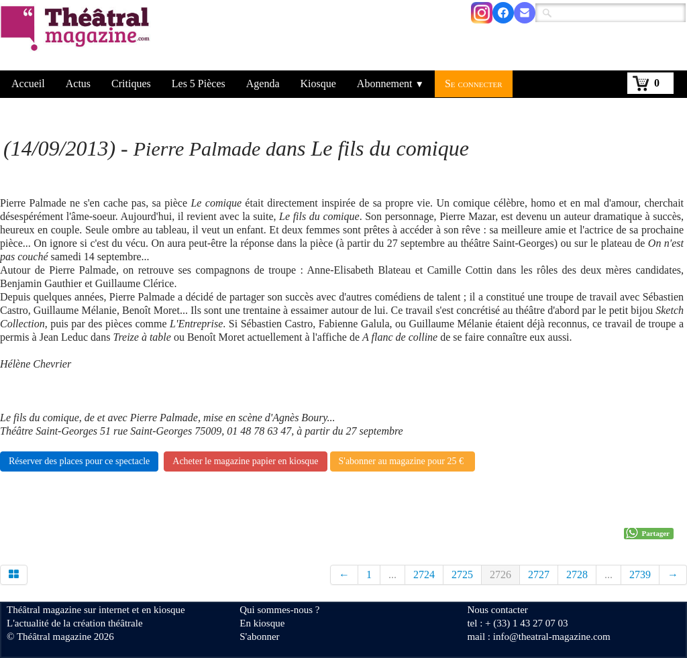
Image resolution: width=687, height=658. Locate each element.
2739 (640, 574)
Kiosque (318, 83)
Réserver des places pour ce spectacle (79, 461)
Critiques (131, 83)
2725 (462, 574)
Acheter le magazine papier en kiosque (245, 461)
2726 (500, 574)
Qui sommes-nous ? (279, 609)
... (392, 574)
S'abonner (259, 636)
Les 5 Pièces (198, 83)
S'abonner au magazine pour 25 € (402, 461)
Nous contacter (497, 609)
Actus (78, 83)
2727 (538, 574)
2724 (424, 574)
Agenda (263, 83)
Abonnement (390, 83)
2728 (577, 574)
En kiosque (262, 623)
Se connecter (474, 83)
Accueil (28, 83)
